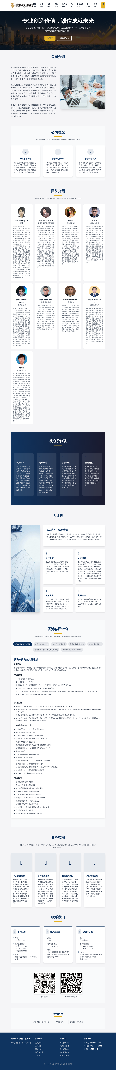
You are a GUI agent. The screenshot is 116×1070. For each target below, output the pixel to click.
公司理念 (49, 5)
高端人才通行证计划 (77, 644)
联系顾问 (50, 38)
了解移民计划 (64, 38)
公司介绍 (41, 5)
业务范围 (88, 5)
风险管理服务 (64, 1055)
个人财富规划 (64, 1049)
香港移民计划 (80, 5)
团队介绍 (56, 5)
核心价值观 (64, 5)
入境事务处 (60, 1022)
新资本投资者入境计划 (23, 644)
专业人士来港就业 (59, 644)
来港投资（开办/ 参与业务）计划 (46, 650)
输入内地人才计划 (95, 644)
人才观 (72, 5)
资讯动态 (34, 5)
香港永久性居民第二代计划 (71, 650)
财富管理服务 (64, 1046)
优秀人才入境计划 (41, 644)
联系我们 (95, 5)
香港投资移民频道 (76, 1022)
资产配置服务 (64, 1052)
